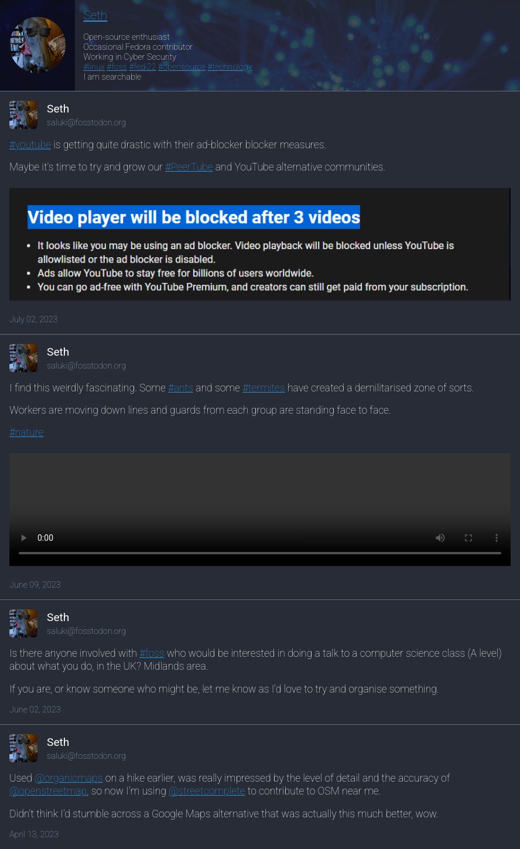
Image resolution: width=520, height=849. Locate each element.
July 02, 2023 (33, 320)
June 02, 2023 (35, 710)
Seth (95, 15)
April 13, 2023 (34, 835)
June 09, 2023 (35, 585)
